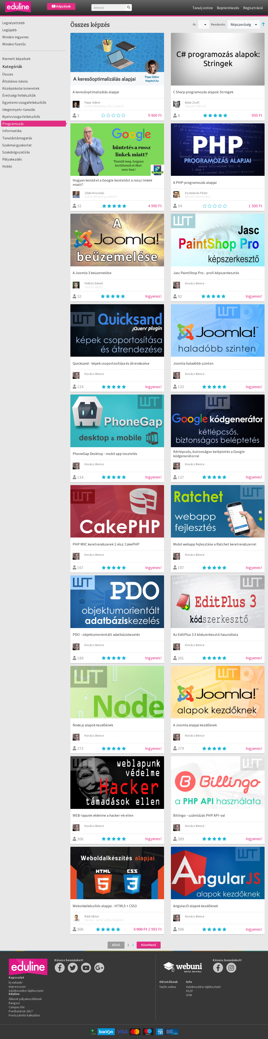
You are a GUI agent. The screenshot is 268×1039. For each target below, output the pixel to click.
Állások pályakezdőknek (25, 999)
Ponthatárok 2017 (21, 1011)
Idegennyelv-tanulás (18, 109)
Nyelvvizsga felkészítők (21, 116)
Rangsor (14, 1003)
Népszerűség (244, 24)
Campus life (17, 1007)
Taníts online (167, 987)
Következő (148, 945)
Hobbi (7, 166)
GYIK (189, 995)
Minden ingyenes (15, 37)
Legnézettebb (13, 23)
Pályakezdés (12, 159)
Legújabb (9, 30)
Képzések (61, 6)
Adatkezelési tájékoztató (26, 991)
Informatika (11, 130)
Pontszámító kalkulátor (24, 1015)
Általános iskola (15, 81)
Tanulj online (202, 7)
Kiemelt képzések (16, 58)
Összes (7, 74)
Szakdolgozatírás (16, 152)
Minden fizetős (14, 44)
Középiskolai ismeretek (20, 88)
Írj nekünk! (15, 982)
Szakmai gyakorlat (17, 145)
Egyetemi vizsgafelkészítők (24, 102)
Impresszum (17, 986)
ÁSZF (189, 991)
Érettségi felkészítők (19, 95)
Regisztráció (253, 7)
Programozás (13, 123)
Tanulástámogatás (17, 138)
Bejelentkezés (228, 7)
